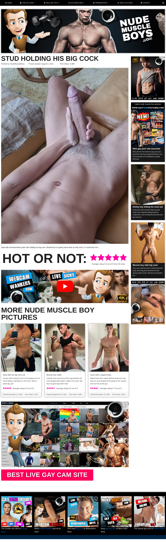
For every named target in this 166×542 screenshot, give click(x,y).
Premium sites (102, 3)
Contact (146, 3)
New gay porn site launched (146, 149)
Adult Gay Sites (126, 3)
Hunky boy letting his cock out (148, 207)
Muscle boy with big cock (145, 265)
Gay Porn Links (77, 3)
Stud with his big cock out (14, 375)
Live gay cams (29, 3)
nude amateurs (46, 532)
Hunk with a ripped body (100, 375)
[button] (163, 3)
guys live (79, 532)
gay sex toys (111, 532)
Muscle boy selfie (54, 375)
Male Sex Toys (53, 3)
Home (9, 3)
